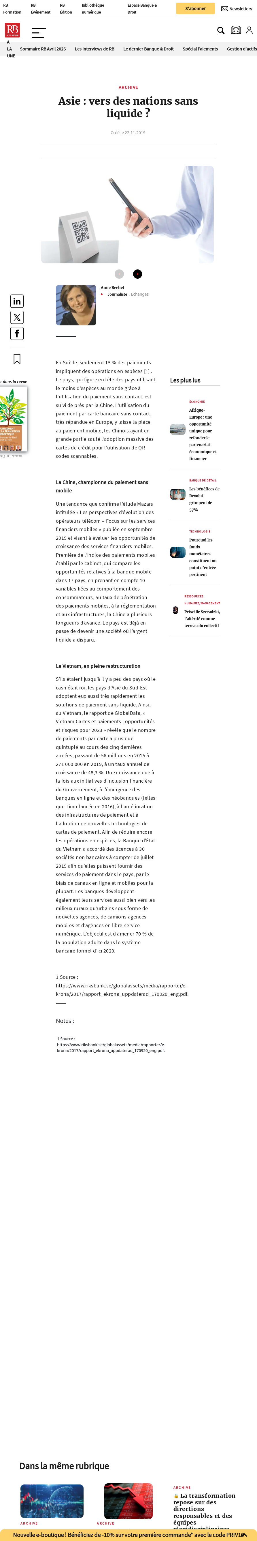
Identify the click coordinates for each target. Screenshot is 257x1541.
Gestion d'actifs (242, 49)
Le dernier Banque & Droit (148, 49)
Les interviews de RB (94, 49)
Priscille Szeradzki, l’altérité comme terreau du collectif (202, 619)
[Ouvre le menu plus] (39, 30)
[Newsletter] (237, 8)
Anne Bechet (112, 287)
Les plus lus (185, 380)
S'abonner (195, 8)
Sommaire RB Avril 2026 (43, 49)
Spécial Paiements (200, 49)
